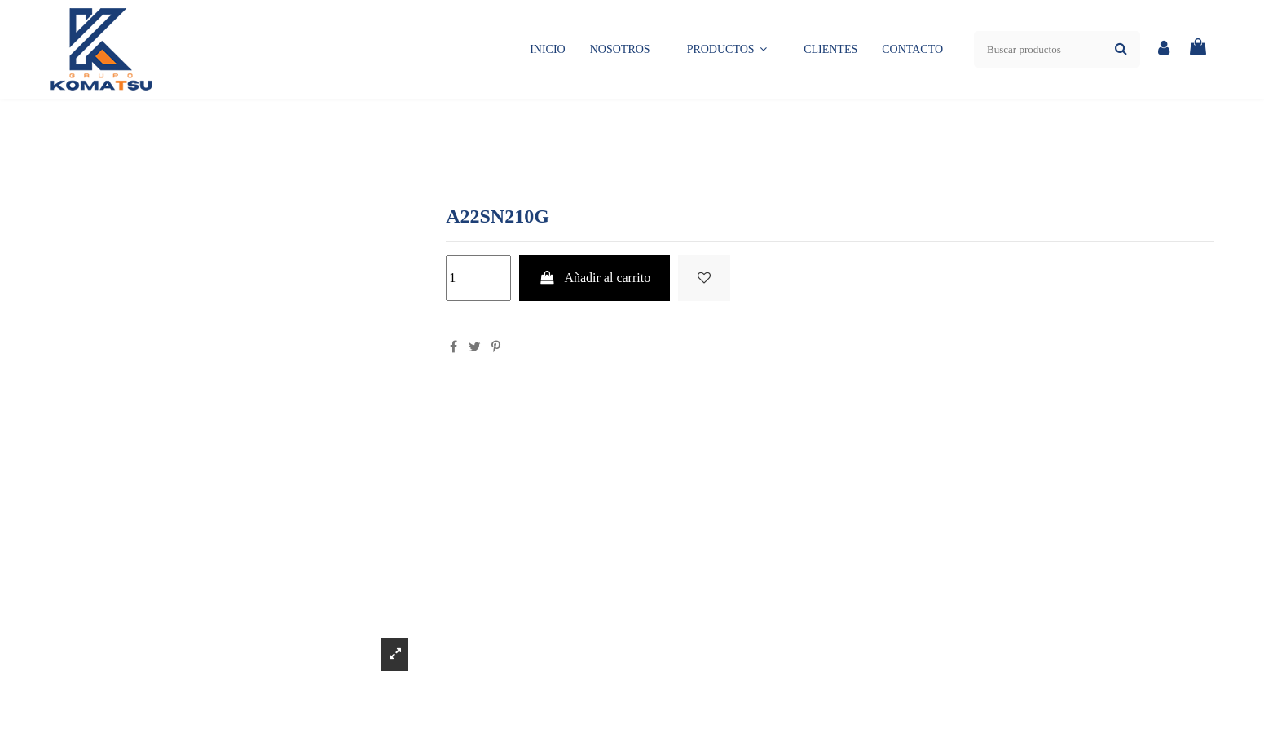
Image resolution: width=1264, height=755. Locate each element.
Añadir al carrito (594, 278)
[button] (727, 49)
